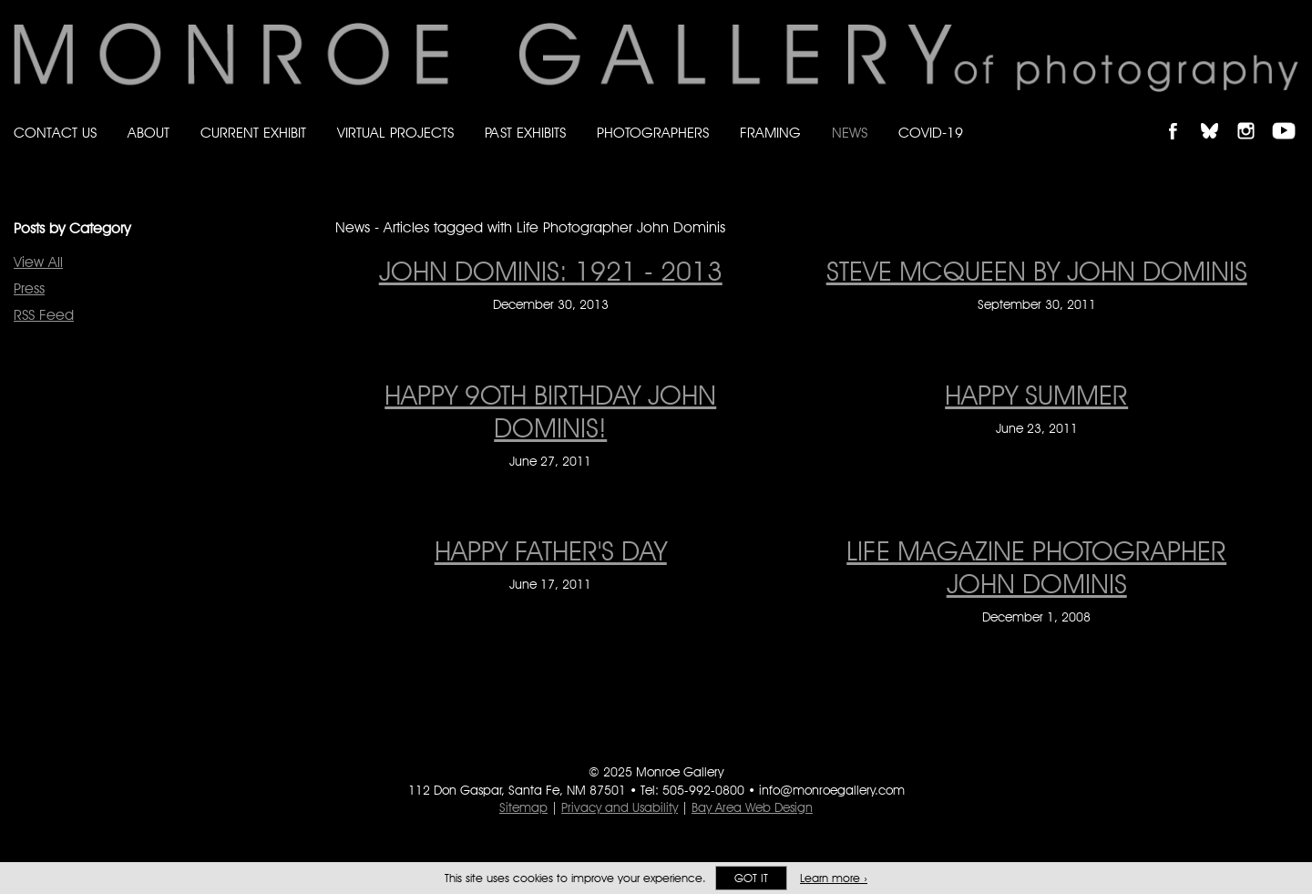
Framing (770, 132)
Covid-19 (930, 132)
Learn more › (833, 878)
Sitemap (523, 807)
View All (38, 262)
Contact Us (55, 132)
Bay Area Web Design (752, 807)
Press (29, 288)
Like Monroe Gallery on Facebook (1181, 115)
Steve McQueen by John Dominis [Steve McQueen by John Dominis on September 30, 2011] (1036, 270)
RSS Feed (44, 315)
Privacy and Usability (619, 807)
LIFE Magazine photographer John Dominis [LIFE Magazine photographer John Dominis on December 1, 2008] (1036, 567)
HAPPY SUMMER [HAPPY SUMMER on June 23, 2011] (1036, 394)
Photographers (653, 132)
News (849, 132)
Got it (751, 878)
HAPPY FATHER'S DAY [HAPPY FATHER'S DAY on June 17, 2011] (551, 550)
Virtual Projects (395, 132)
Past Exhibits (525, 132)
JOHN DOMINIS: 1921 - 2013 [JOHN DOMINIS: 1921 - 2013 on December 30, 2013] (551, 270)
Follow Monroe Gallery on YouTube (1290, 115)
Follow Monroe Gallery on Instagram (1253, 115)
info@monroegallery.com (832, 790)
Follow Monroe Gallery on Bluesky (1218, 115)
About (148, 132)
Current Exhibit (253, 132)
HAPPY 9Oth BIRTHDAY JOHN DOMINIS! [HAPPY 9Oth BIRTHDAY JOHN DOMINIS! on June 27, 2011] (550, 411)
